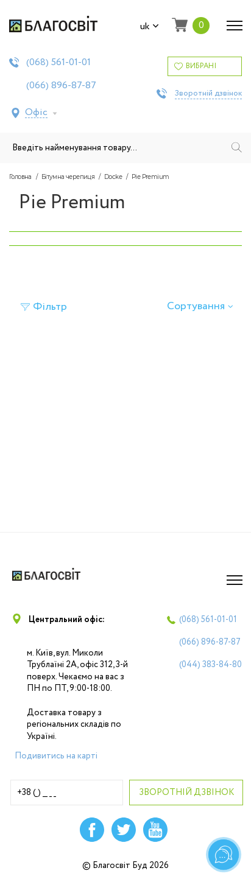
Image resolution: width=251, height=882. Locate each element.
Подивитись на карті (56, 756)
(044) (210, 665)
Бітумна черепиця (67, 177)
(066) (61, 86)
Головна (20, 177)
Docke (113, 177)
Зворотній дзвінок (208, 93)
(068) (58, 62)
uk (149, 27)
